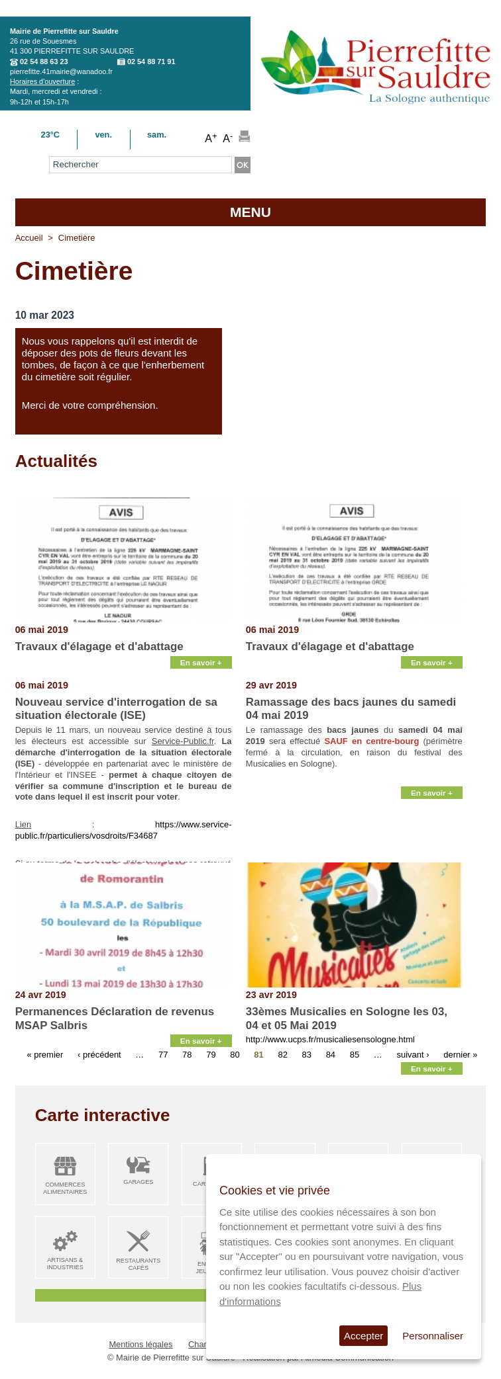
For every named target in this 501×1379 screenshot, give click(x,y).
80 (234, 1055)
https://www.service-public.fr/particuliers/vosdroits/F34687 (123, 830)
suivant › (412, 1055)
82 (282, 1055)
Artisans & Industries (65, 1264)
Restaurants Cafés (138, 1264)
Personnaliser (432, 1335)
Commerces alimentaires (65, 1188)
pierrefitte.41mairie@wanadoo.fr (61, 71)
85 (354, 1055)
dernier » (460, 1055)
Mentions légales (140, 1344)
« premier (45, 1055)
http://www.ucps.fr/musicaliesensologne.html (330, 1039)
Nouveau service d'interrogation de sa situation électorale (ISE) (116, 709)
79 (210, 1055)
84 (330, 1055)
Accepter (363, 1335)
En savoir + (201, 662)
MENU (250, 212)
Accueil (29, 238)
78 (187, 1055)
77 (163, 1055)
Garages (138, 1182)
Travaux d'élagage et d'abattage (99, 646)
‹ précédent (99, 1055)
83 (306, 1055)
